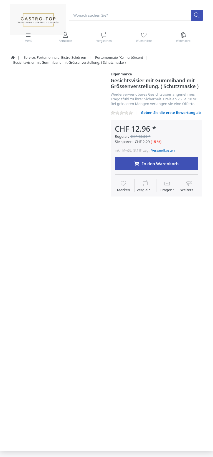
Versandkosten (163, 150)
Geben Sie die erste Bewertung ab (171, 112)
